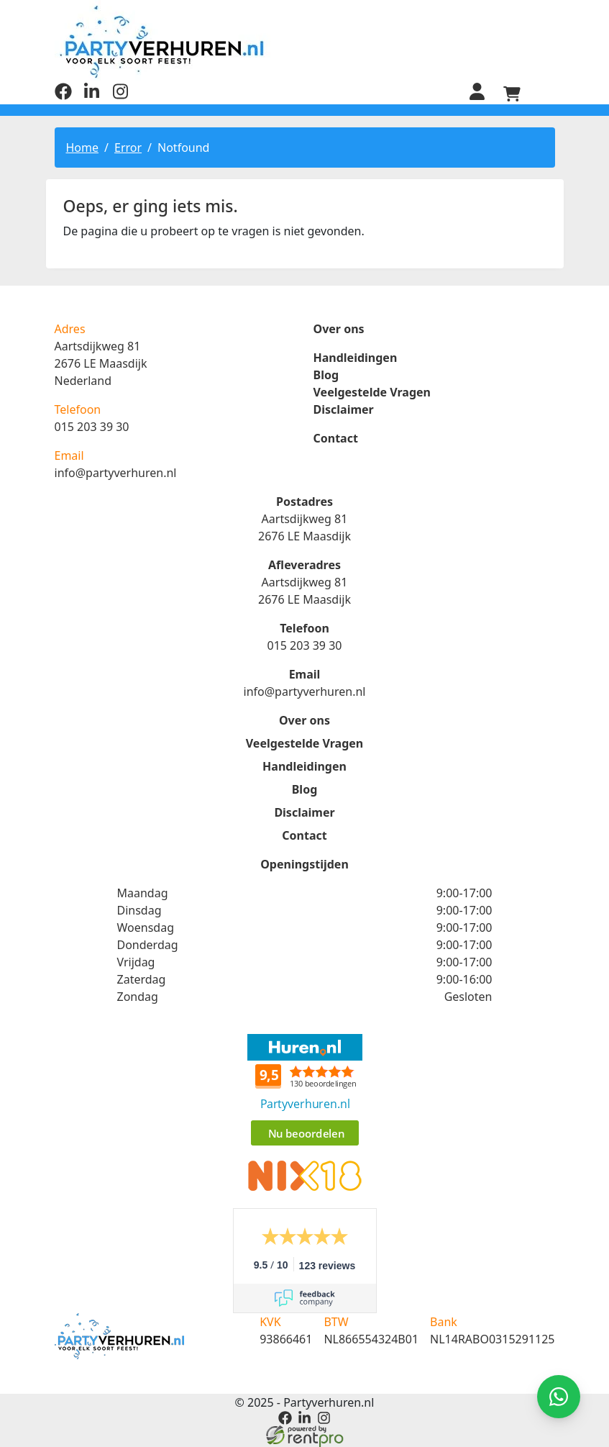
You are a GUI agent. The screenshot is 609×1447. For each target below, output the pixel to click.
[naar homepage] (305, 41)
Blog (326, 375)
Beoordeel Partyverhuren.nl (304, 1091)
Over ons (339, 329)
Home (82, 147)
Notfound (183, 147)
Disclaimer (343, 409)
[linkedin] (92, 96)
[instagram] (120, 96)
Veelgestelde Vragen (372, 392)
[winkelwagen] (512, 93)
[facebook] (63, 96)
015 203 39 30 (92, 427)
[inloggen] (477, 93)
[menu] (546, 93)
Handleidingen (355, 358)
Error (128, 147)
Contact (335, 438)
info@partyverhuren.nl (116, 473)
